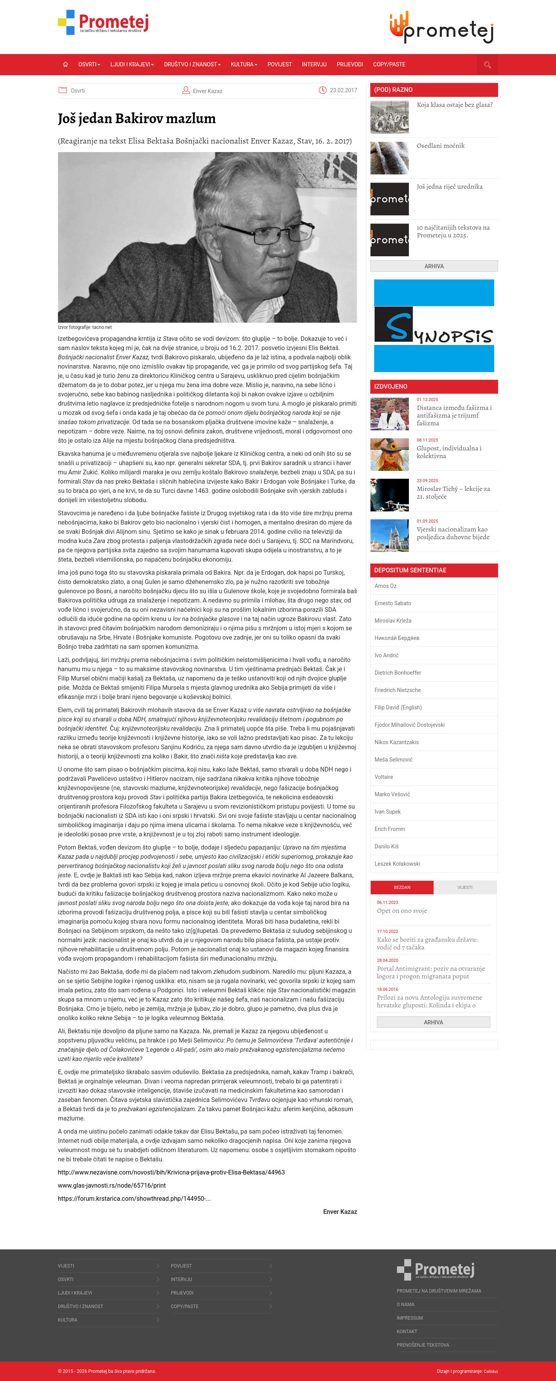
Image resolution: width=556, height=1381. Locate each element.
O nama (406, 1304)
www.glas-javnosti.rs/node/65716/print (112, 1185)
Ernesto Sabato (393, 603)
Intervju (314, 64)
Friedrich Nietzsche (398, 690)
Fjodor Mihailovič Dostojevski (410, 725)
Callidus (489, 1371)
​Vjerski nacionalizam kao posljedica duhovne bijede (453, 533)
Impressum (410, 1318)
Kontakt (407, 1331)
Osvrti (89, 64)
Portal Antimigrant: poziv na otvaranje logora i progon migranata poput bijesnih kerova (431, 976)
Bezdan (402, 887)
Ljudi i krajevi (132, 64)
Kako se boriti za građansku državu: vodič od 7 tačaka (427, 943)
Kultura (244, 64)
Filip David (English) (398, 707)
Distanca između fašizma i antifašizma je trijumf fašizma (454, 415)
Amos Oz (386, 586)
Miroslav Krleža (393, 621)
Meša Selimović (393, 760)
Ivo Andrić (386, 655)
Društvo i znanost (192, 64)
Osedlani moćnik (440, 145)
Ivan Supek (388, 812)
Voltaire (384, 777)
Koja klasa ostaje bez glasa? (455, 104)
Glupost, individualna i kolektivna (449, 451)
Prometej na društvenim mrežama (439, 1291)
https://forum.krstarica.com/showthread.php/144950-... (134, 1198)
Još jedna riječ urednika (450, 186)
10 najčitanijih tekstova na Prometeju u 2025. (453, 231)
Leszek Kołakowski (397, 864)
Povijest (280, 64)
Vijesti (465, 887)
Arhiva (434, 266)
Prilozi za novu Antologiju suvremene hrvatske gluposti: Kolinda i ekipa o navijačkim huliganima (429, 1005)
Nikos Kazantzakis (397, 742)
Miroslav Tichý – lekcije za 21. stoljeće (453, 492)
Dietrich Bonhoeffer (398, 673)
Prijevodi (350, 64)
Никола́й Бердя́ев (397, 638)
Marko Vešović (392, 794)
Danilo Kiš (386, 846)
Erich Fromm (390, 829)
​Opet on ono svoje (402, 910)
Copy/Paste (389, 64)
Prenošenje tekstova (423, 1345)
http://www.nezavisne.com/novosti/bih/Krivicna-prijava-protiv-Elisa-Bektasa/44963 (171, 1172)
